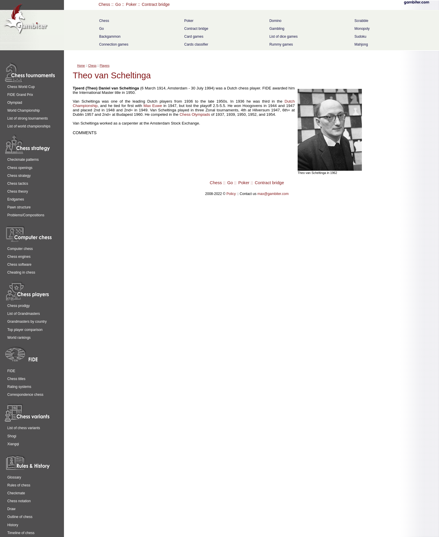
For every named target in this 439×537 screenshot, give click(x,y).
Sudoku (361, 36)
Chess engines (18, 257)
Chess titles (16, 379)
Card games (193, 36)
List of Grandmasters (23, 314)
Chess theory (17, 191)
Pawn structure (19, 207)
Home (81, 65)
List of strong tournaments (27, 118)
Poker (131, 4)
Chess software (19, 265)
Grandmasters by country (27, 322)
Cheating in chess (21, 272)
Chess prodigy (18, 306)
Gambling (276, 29)
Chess (104, 4)
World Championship (23, 110)
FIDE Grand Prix (20, 95)
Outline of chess (19, 517)
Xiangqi (13, 444)
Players (104, 65)
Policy (231, 194)
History (12, 525)
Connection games (113, 44)
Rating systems (19, 387)
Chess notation (19, 501)
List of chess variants (23, 428)
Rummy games (281, 44)
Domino (275, 21)
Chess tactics (17, 184)
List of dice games (283, 36)
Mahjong (361, 44)
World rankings (19, 338)
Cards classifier (196, 44)
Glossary (14, 477)
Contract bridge (156, 4)
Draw (11, 509)
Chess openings (19, 168)
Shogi (11, 436)
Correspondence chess (25, 395)
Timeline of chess (20, 533)
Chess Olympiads (195, 114)
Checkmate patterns (23, 160)
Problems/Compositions (25, 215)
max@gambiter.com (273, 194)
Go (118, 4)
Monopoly (362, 29)
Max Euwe (152, 105)
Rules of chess (18, 485)
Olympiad (14, 103)
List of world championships (28, 126)
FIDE (11, 371)
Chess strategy (19, 176)
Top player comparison (25, 330)
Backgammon (109, 36)
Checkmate (16, 493)
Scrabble (361, 21)
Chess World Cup (21, 87)
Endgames (15, 199)
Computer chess (20, 249)
